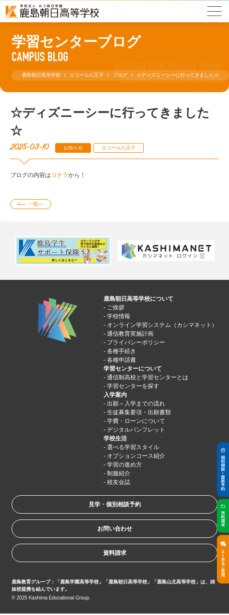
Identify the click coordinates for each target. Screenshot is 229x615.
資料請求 (114, 553)
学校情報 (118, 316)
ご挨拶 (115, 307)
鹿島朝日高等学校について (138, 298)
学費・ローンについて (136, 421)
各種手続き (121, 351)
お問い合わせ (114, 528)
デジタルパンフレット (136, 429)
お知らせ (73, 147)
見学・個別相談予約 (115, 504)
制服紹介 (118, 473)
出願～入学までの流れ (136, 403)
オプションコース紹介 (136, 456)
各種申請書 (121, 359)
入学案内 (115, 394)
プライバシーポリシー (136, 342)
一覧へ (36, 204)
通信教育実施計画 (130, 333)
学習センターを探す (133, 386)
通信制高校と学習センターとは (147, 377)
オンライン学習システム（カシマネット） (162, 325)
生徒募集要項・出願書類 (139, 412)
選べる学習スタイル (133, 447)
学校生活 (115, 438)
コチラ (59, 175)
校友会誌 (118, 482)
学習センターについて (133, 368)
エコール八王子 (119, 147)
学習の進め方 (124, 464)
